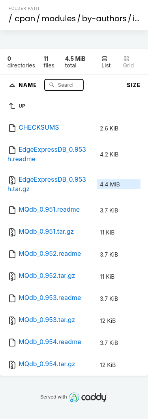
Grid (128, 62)
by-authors (104, 18)
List (106, 62)
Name (29, 84)
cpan (25, 18)
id (136, 18)
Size (134, 85)
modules (58, 18)
